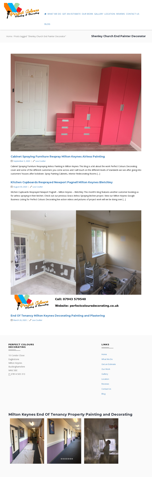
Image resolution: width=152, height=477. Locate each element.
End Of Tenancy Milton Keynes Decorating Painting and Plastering (58, 315)
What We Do (54, 13)
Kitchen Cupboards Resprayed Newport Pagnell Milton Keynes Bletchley (62, 182)
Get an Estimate (71, 13)
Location (109, 13)
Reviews (120, 13)
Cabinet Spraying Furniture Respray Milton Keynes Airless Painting (58, 156)
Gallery (98, 13)
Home (9, 36)
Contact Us (132, 13)
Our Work (87, 13)
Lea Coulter (39, 161)
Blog (47, 24)
